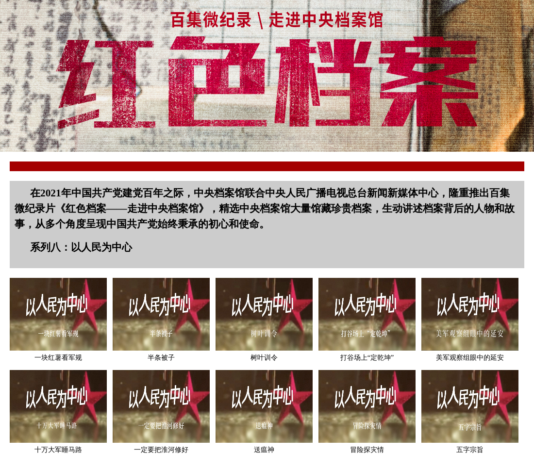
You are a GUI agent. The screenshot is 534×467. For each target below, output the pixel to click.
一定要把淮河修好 (161, 449)
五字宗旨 (470, 449)
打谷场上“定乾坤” (367, 357)
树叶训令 (264, 357)
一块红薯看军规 (58, 357)
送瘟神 (264, 449)
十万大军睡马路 (58, 449)
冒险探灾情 (367, 449)
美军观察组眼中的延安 (470, 357)
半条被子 (161, 357)
